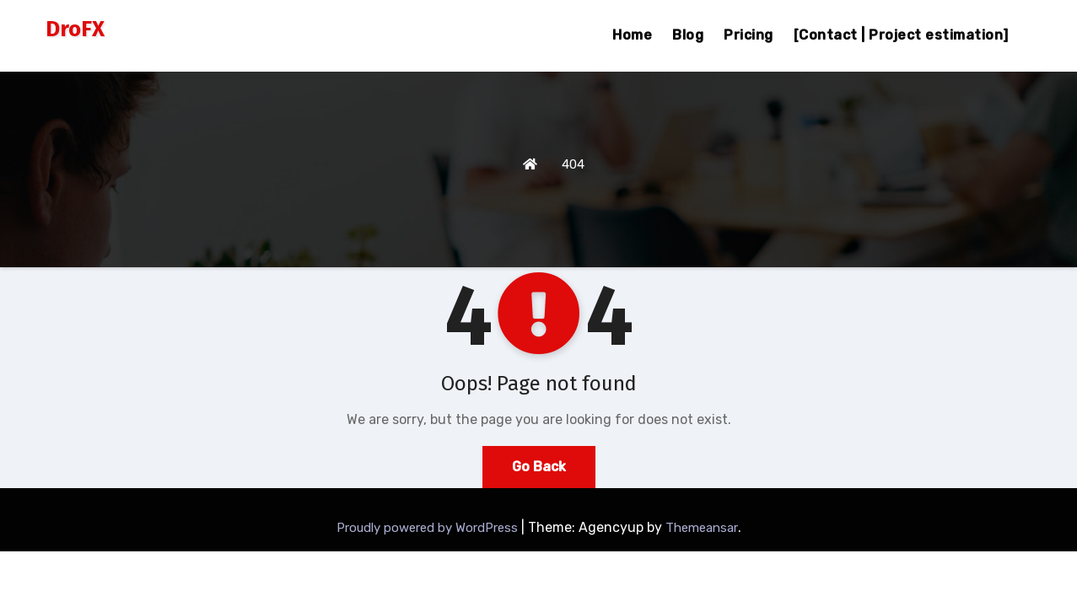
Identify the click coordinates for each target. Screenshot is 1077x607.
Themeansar (701, 527)
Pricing (748, 35)
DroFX (75, 29)
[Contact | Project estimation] (901, 35)
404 (573, 164)
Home (632, 35)
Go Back (539, 467)
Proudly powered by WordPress (429, 527)
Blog (687, 35)
